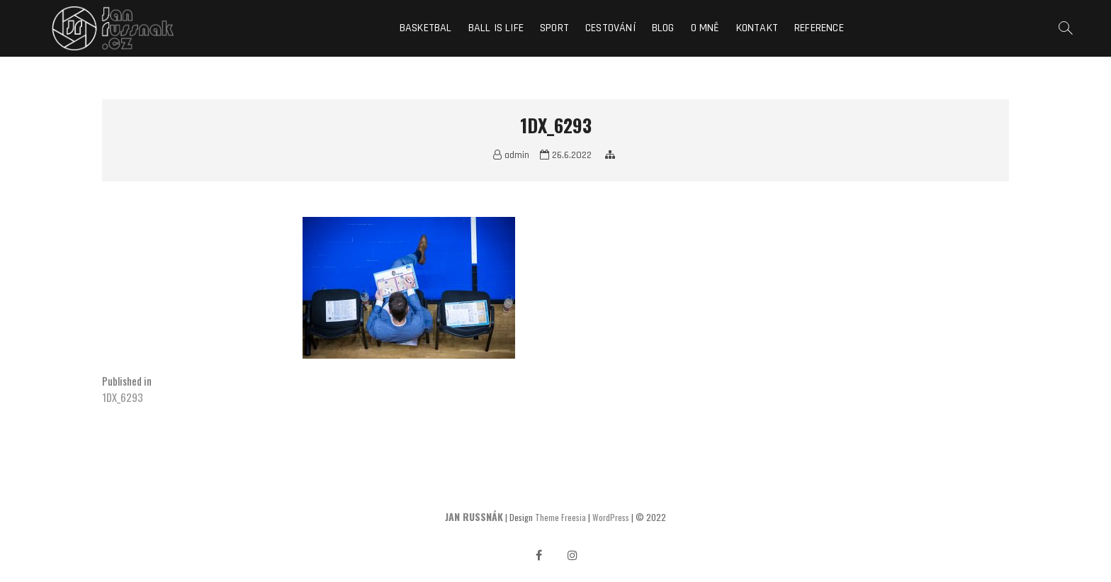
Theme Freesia (560, 517)
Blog (663, 28)
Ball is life (496, 28)
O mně (705, 28)
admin (511, 155)
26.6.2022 (566, 155)
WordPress (610, 517)
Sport (554, 28)
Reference (819, 28)
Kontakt (757, 28)
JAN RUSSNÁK (474, 516)
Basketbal (426, 28)
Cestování (610, 28)
